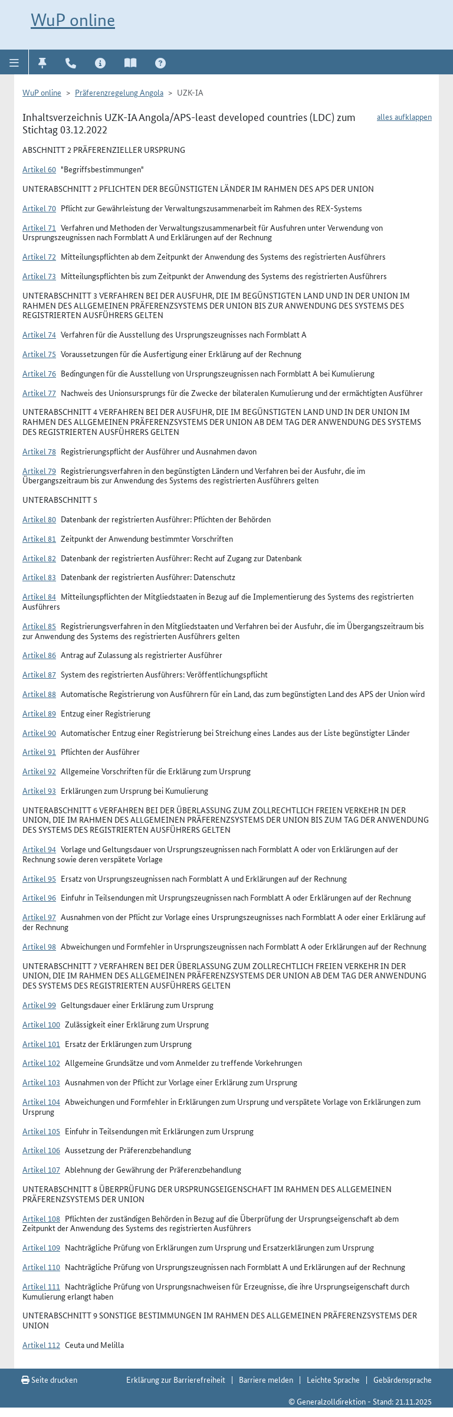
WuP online (73, 20)
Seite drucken (49, 1379)
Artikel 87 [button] (39, 674)
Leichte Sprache (333, 1379)
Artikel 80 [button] (39, 519)
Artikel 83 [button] (39, 576)
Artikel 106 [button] (41, 1150)
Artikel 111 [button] (41, 1286)
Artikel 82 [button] (39, 558)
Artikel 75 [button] (39, 353)
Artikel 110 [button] (41, 1266)
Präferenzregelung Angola (119, 92)
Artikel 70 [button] (39, 208)
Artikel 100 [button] (41, 1024)
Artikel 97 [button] (39, 916)
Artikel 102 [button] (41, 1062)
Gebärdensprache (402, 1379)
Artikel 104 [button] (41, 1101)
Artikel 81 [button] (39, 538)
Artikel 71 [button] (39, 227)
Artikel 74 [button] (39, 334)
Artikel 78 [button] (39, 451)
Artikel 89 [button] (39, 713)
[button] (14, 62)
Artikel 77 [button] (39, 392)
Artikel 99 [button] (39, 1004)
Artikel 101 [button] (41, 1043)
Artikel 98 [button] (39, 946)
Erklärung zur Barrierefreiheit (175, 1379)
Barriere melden (266, 1379)
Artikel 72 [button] (39, 256)
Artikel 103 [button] (41, 1082)
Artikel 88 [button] (39, 693)
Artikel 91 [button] (39, 751)
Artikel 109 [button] (41, 1247)
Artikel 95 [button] (39, 878)
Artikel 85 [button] (39, 625)
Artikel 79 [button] (39, 470)
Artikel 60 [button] (39, 169)
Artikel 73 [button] (39, 276)
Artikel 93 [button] (39, 790)
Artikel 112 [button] (41, 1344)
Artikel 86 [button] (39, 654)
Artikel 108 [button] (41, 1218)
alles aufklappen (404, 116)
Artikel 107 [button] (41, 1169)
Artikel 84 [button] (39, 596)
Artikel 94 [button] (39, 849)
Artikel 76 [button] (39, 373)
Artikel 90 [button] (39, 732)
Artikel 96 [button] (39, 897)
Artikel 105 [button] (41, 1131)
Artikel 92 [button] (39, 771)
